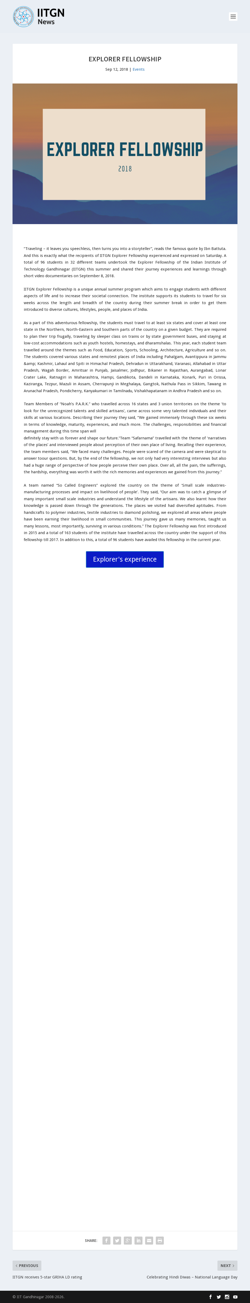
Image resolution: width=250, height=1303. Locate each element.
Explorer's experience (125, 559)
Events (139, 69)
